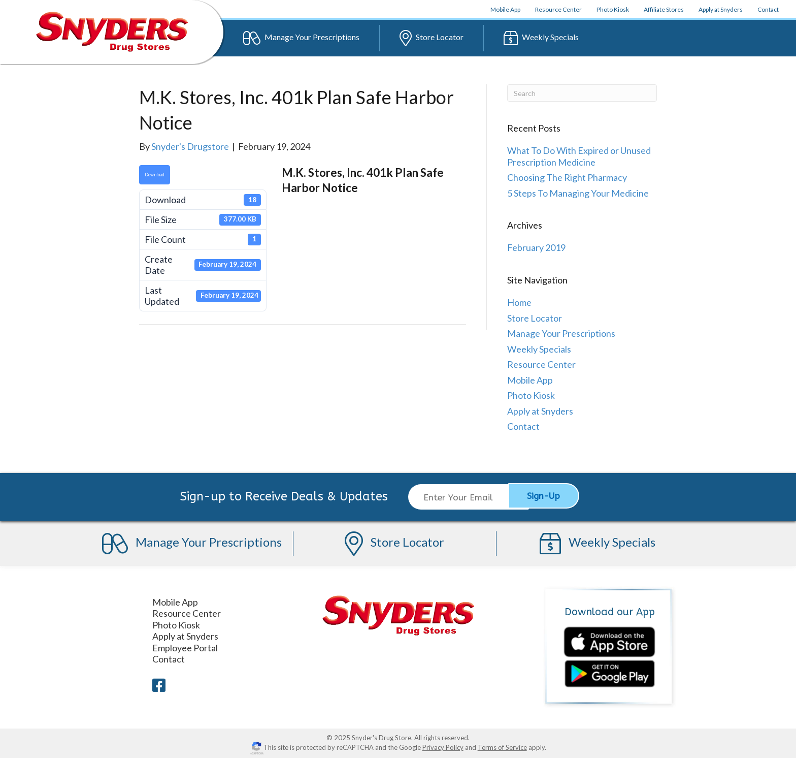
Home (519, 302)
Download (154, 174)
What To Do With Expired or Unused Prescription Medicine (579, 156)
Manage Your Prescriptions (561, 333)
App (505, 9)
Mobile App (530, 380)
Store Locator (534, 318)
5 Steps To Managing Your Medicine (578, 193)
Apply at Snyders (721, 9)
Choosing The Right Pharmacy (567, 177)
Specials (541, 38)
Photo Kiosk (612, 9)
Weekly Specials (539, 349)
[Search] (582, 93)
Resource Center (558, 9)
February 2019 (536, 247)
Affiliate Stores (664, 9)
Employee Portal (185, 646)
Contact (768, 9)
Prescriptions (301, 38)
